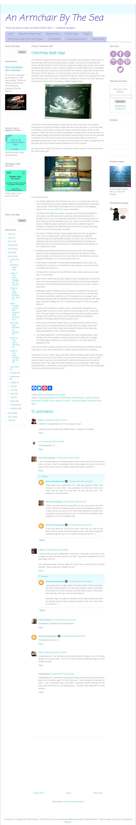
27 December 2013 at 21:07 (75, 502)
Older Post (97, 793)
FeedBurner (120, 109)
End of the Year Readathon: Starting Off (14, 328)
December (14, 259)
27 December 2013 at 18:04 (68, 458)
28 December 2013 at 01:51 (55, 652)
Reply (40, 433)
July (12, 386)
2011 (10, 417)
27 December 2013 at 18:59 (80, 481)
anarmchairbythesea (55, 481)
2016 (10, 245)
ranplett (118, 819)
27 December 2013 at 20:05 (73, 636)
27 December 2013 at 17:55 (55, 420)
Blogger (67, 822)
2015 (10, 249)
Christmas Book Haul (14, 267)
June (12, 390)
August (13, 382)
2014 (10, 252)
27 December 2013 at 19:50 (56, 550)
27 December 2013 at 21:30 (80, 525)
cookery (88, 398)
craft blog (57, 209)
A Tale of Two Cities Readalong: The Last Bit (14, 279)
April (12, 397)
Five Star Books (71, 34)
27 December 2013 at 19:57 (64, 620)
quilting (45, 401)
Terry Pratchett (55, 401)
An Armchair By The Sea (54, 18)
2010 (10, 420)
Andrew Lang (43, 398)
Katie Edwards (45, 620)
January (14, 408)
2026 (10, 234)
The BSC (66, 401)
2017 (10, 241)
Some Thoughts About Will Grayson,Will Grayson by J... (14, 311)
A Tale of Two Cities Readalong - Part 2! (14, 294)
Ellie (40, 420)
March (13, 401)
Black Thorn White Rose (60, 398)
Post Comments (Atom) (74, 801)
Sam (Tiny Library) (46, 458)
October (14, 373)
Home (10, 34)
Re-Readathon (55, 39)
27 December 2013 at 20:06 (80, 581)
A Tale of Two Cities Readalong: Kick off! (14, 356)
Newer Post (38, 793)
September (15, 376)
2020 (10, 238)
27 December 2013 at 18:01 (52, 441)
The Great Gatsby (78, 401)
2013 (10, 256)
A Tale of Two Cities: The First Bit (14, 342)
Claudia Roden (78, 398)
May (12, 393)
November (14, 367)
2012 (10, 413)
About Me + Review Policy (29, 34)
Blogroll (87, 34)
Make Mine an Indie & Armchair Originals (25, 39)
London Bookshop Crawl (76, 39)
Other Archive (98, 39)
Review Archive (52, 34)
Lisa (40, 652)
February (14, 405)
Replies (44, 476)
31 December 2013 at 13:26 (62, 674)
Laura (41, 550)
